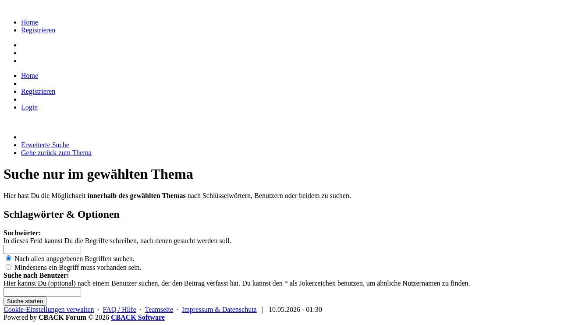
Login (29, 107)
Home (29, 22)
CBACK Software (138, 317)
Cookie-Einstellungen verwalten (49, 309)
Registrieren (38, 30)
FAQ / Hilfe (119, 309)
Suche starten (25, 301)
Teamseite (159, 309)
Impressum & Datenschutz (219, 309)
